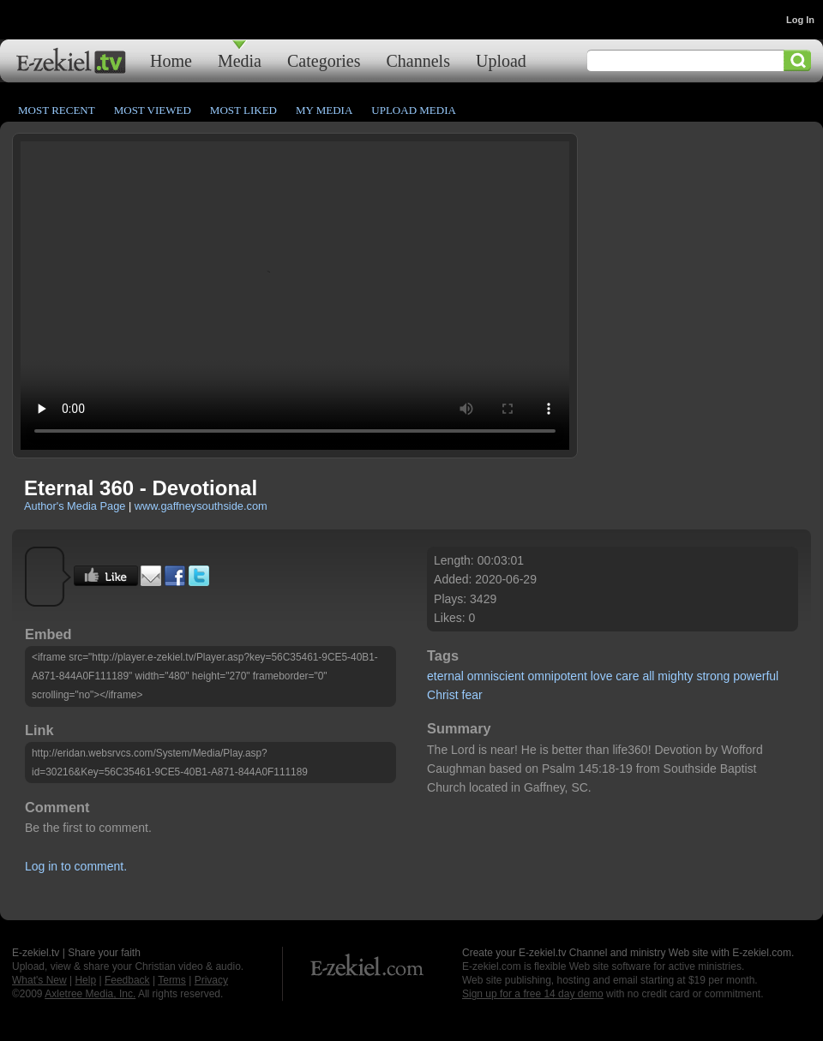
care (627, 676)
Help (85, 980)
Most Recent (56, 110)
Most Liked (243, 110)
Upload (501, 60)
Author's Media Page (74, 506)
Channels (418, 60)
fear (472, 695)
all (648, 676)
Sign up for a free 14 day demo (533, 994)
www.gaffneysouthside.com (201, 506)
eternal (445, 676)
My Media (324, 110)
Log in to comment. (76, 866)
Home (171, 60)
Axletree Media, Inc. (90, 994)
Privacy (211, 980)
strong (713, 676)
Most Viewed (152, 110)
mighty (675, 676)
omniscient (496, 676)
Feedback (127, 980)
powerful (755, 676)
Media (239, 60)
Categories (324, 60)
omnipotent (557, 676)
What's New (39, 980)
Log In (800, 20)
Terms (172, 980)
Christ (443, 695)
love (602, 676)
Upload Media (413, 110)
